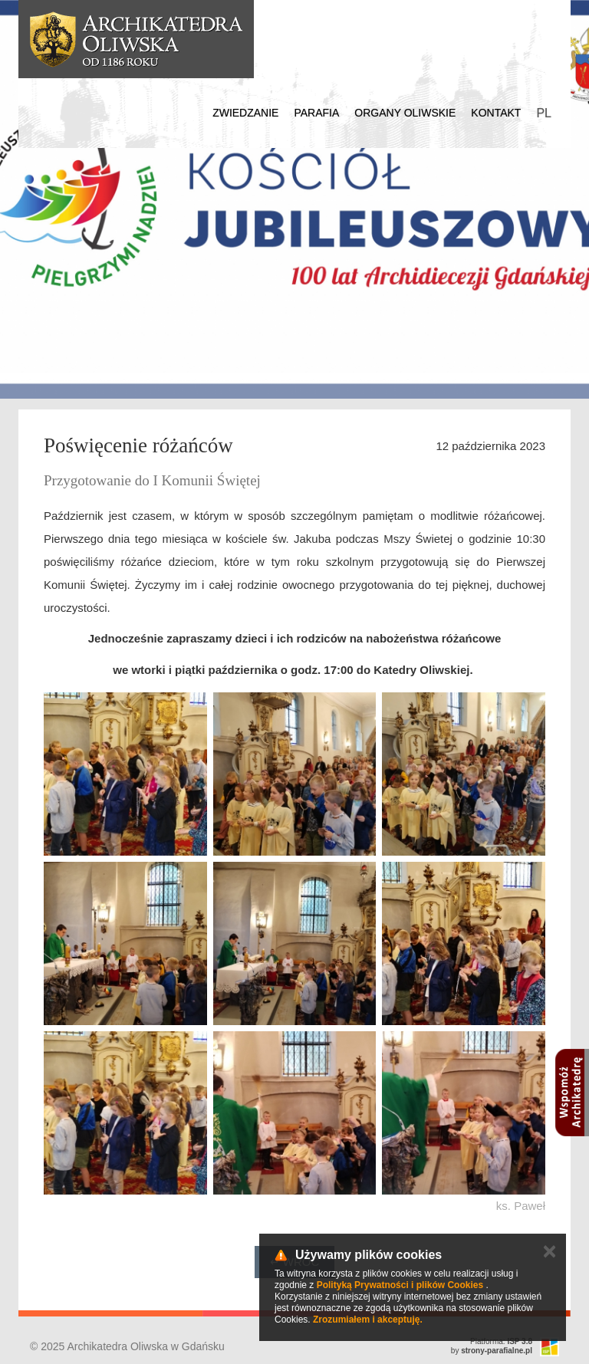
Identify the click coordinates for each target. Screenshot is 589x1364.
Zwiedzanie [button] (245, 113)
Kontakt (496, 113)
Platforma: (501, 1341)
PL (543, 113)
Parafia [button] (316, 113)
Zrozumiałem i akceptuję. (368, 1319)
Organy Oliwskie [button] (405, 113)
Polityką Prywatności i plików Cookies (400, 1285)
